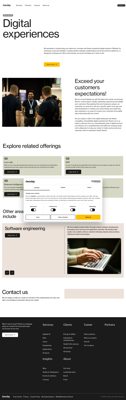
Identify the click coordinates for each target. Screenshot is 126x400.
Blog (44, 368)
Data (44, 338)
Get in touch (52, 64)
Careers (37, 5)
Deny (37, 217)
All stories (67, 351)
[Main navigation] (32, 5)
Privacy (26, 397)
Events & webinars (49, 376)
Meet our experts (90, 338)
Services (48, 324)
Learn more (12, 172)
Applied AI (46, 334)
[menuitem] (19, 5)
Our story (66, 368)
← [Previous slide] (7, 273)
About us (46, 5)
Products (46, 353)
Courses (46, 380)
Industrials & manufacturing (68, 339)
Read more (12, 235)
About (67, 358)
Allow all (88, 217)
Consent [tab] (36, 187)
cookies (33, 196)
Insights (47, 358)
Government (67, 348)
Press (65, 380)
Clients (67, 324)
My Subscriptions (48, 397)
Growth (86, 342)
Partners (28, 5)
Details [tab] (63, 187)
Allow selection (63, 217)
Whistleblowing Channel (64, 397)
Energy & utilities (69, 334)
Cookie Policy (35, 397)
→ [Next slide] (12, 273)
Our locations (89, 345)
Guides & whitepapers (51, 372)
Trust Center (17, 397)
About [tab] (89, 187)
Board (65, 376)
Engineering (47, 345)
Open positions (89, 334)
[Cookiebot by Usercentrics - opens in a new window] (92, 181)
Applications (47, 349)
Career (88, 324)
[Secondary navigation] (43, 397)
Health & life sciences (71, 344)
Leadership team (69, 372)
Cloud (45, 342)
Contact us (121, 5)
